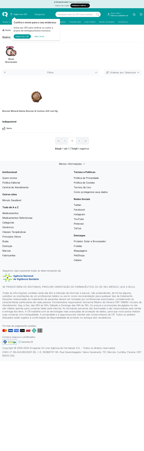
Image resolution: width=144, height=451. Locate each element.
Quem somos (9, 177)
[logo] (5, 14)
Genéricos (123, 22)
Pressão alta (75, 22)
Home (8, 30)
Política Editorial (11, 182)
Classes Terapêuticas (14, 231)
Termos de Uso (82, 187)
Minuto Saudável (11, 200)
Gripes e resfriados (11, 22)
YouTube (79, 219)
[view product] (37, 97)
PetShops (79, 255)
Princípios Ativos (11, 236)
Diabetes (62, 22)
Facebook (79, 209)
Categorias (8, 222)
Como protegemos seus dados (91, 192)
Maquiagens (80, 250)
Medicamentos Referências (17, 217)
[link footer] (9, 341)
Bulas (5, 241)
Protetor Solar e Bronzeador (90, 241)
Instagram (79, 214)
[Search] (98, 14)
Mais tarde (39, 36)
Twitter (77, 204)
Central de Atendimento (15, 187)
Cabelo (78, 260)
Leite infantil (89, 22)
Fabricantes (8, 255)
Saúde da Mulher (107, 22)
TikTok (77, 228)
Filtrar (51, 72)
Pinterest (79, 223)
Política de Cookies (84, 182)
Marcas (6, 250)
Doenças (7, 246)
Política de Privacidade (86, 177)
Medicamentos (10, 213)
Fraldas (78, 246)
